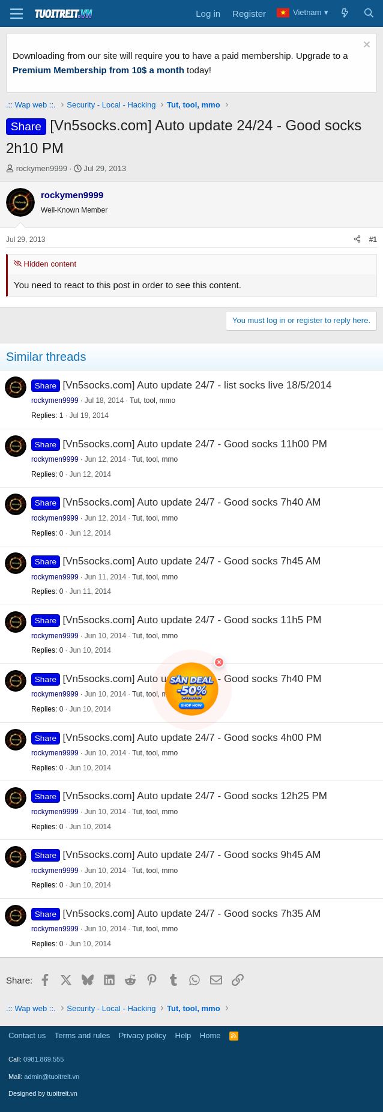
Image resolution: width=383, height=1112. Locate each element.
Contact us (27, 1035)
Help (183, 1035)
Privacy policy (142, 1035)
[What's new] (345, 14)
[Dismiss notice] (365, 46)
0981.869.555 (43, 1059)
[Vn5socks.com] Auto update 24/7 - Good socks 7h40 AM (192, 502)
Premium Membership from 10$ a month (98, 70)
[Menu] (16, 14)
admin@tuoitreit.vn (51, 1076)
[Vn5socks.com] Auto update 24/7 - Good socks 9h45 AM (192, 854)
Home (210, 1035)
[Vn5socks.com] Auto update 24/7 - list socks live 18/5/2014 (197, 385)
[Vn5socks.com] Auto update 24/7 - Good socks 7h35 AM (192, 913)
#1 (373, 239)
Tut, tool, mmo (152, 400)
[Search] (369, 14)
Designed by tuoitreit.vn (42, 1093)
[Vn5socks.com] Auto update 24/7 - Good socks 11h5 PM (192, 620)
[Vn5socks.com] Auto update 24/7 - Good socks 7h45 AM (192, 561)
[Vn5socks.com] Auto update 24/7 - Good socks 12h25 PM (195, 796)
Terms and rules (82, 1035)
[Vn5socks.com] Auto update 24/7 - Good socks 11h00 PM (195, 444)
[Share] (357, 239)
